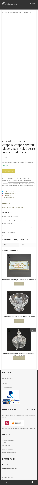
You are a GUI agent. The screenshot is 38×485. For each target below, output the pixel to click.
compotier (25, 182)
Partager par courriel (9, 197)
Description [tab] (6, 203)
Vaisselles (10, 12)
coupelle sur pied (20, 183)
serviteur (8, 186)
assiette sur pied (12, 182)
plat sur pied (5, 185)
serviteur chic (14, 186)
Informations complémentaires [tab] (12, 207)
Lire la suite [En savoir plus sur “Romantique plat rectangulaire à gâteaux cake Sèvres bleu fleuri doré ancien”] (19, 284)
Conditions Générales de (8, 468)
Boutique (17, 178)
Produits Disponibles (16, 180)
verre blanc (26, 186)
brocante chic (19, 182)
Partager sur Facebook (10, 193)
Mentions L (6, 464)
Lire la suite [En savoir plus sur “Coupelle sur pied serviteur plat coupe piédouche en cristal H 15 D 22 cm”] (19, 321)
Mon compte (6, 482)
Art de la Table (11, 178)
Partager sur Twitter (10, 191)
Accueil (5, 12)
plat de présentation (30, 183)
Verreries (28, 180)
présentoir (11, 185)
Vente (15, 468)
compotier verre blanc (10, 183)
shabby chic (20, 186)
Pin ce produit (8, 195)
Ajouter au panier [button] (19, 358)
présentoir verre (26, 185)
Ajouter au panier (8, 171)
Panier (29, 481)
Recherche (19, 482)
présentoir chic (17, 185)
